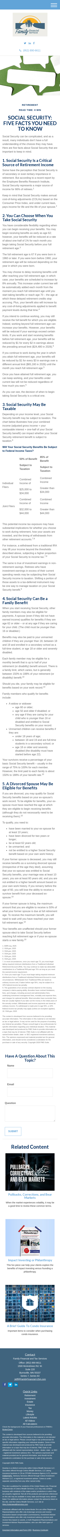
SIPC (10, 1476)
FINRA (5, 1476)
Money (30, 1411)
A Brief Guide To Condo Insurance (30, 1326)
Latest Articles (30, 1417)
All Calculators (30, 1424)
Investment (29, 1398)
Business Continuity (40, 1530)
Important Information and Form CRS (16, 1530)
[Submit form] (13, 1131)
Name (10, 1065)
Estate (30, 1401)
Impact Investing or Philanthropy (30, 1260)
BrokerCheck (7, 1429)
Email (10, 1084)
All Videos (30, 1421)
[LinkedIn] (30, 43)
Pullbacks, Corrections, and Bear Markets (30, 1196)
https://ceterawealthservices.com (15, 1504)
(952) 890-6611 (29, 50)
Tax (30, 1408)
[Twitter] (25, 43)
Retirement (29, 1395)
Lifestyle (30, 1414)
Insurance (30, 1405)
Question (10, 1103)
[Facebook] (34, 43)
